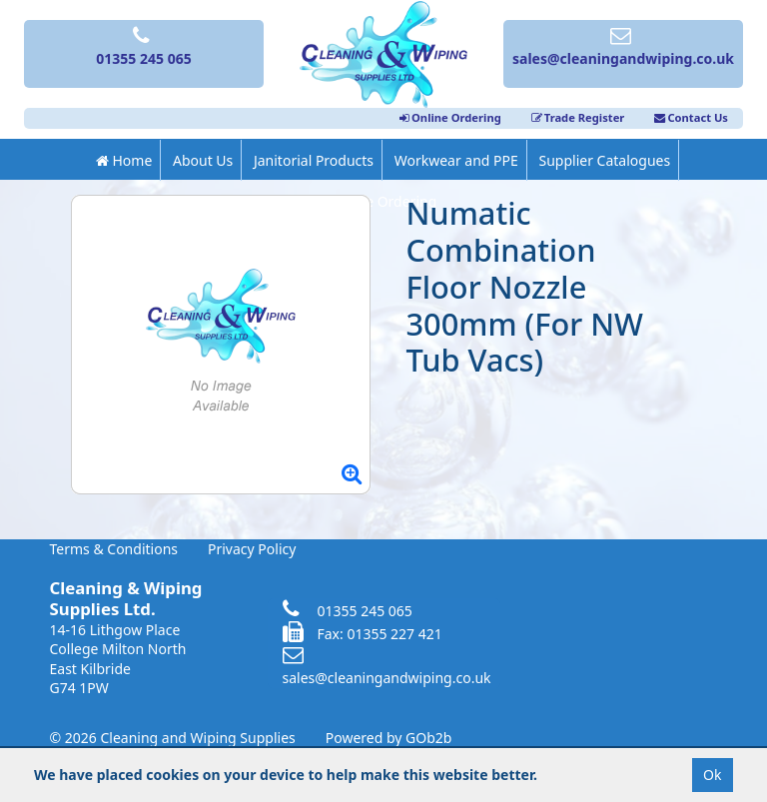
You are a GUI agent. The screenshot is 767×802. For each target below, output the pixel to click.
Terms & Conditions (114, 548)
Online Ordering (450, 117)
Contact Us (691, 117)
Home (124, 160)
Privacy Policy (252, 548)
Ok (712, 774)
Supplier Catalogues (604, 160)
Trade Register (578, 117)
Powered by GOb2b (389, 737)
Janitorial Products (314, 160)
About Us (203, 160)
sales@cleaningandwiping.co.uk (387, 667)
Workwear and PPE (456, 160)
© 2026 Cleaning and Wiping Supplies (173, 737)
